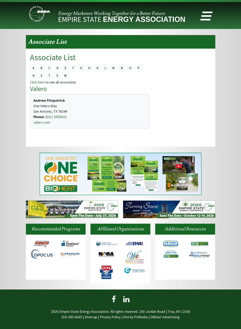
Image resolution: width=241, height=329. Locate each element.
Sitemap (91, 317)
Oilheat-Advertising (165, 317)
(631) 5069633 (56, 116)
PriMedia (141, 317)
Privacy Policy (110, 317)
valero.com (41, 122)
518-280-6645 (71, 317)
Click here (37, 82)
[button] (206, 17)
